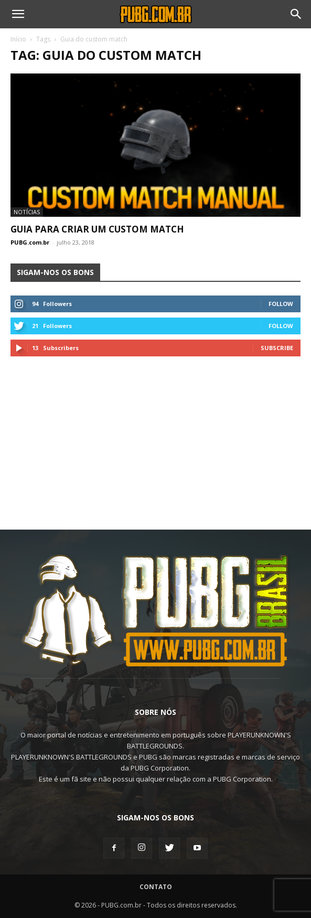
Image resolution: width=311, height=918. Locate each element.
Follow (281, 304)
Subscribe (277, 348)
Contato (156, 886)
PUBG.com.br (29, 242)
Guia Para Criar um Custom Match (97, 229)
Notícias (27, 212)
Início (18, 39)
